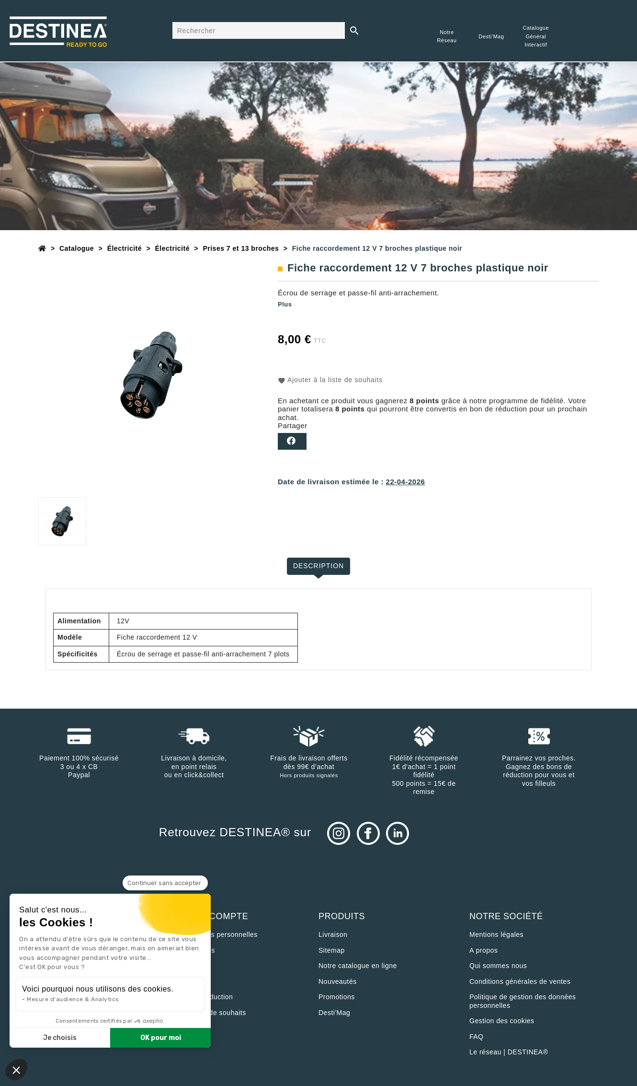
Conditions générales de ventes (519, 981)
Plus (285, 304)
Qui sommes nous (498, 965)
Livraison (333, 934)
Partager (292, 441)
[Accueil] (42, 248)
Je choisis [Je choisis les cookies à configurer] (60, 1038)
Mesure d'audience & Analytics (73, 999)
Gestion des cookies (502, 1021)
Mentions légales (496, 934)
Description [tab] (318, 566)
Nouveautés (337, 981)
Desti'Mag (334, 1012)
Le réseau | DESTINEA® (508, 1052)
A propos (483, 950)
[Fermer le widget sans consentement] (165, 883)
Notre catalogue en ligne (357, 965)
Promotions (336, 997)
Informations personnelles (216, 934)
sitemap (331, 950)
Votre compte (212, 916)
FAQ (476, 1036)
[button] (16, 1069)
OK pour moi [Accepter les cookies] (160, 1038)
